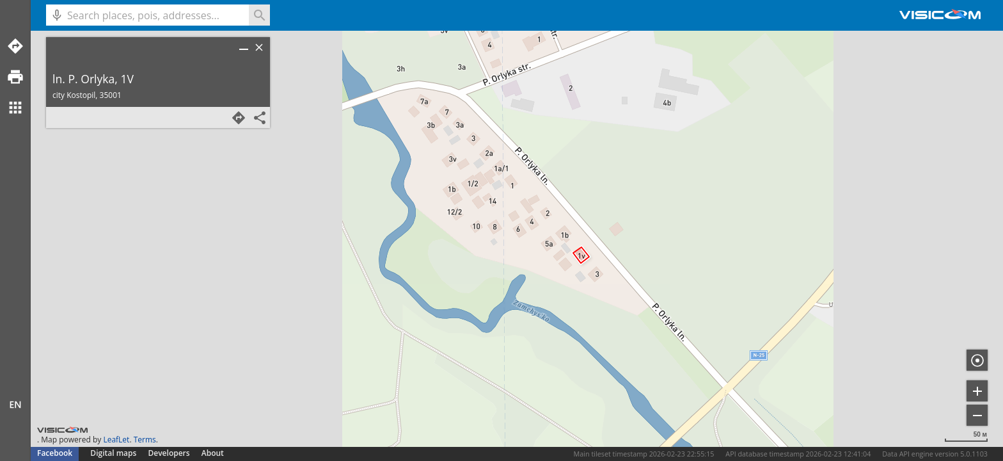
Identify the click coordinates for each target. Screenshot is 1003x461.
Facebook (54, 453)
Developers (169, 453)
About (212, 453)
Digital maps (114, 453)
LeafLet (116, 439)
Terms (145, 439)
